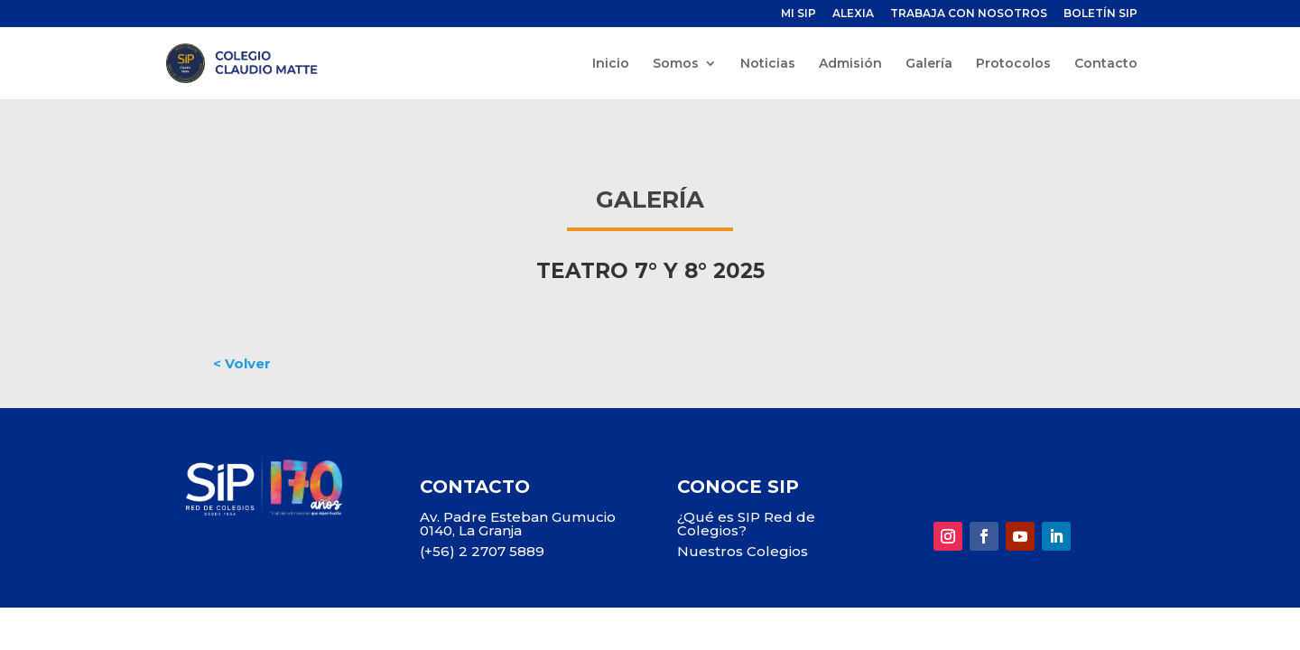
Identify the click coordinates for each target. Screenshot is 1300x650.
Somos (676, 64)
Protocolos (1013, 64)
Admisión (850, 64)
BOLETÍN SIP (1100, 14)
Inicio (610, 64)
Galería (928, 64)
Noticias (767, 64)
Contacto (1106, 64)
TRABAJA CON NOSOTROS (968, 14)
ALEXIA (853, 14)
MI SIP (798, 14)
